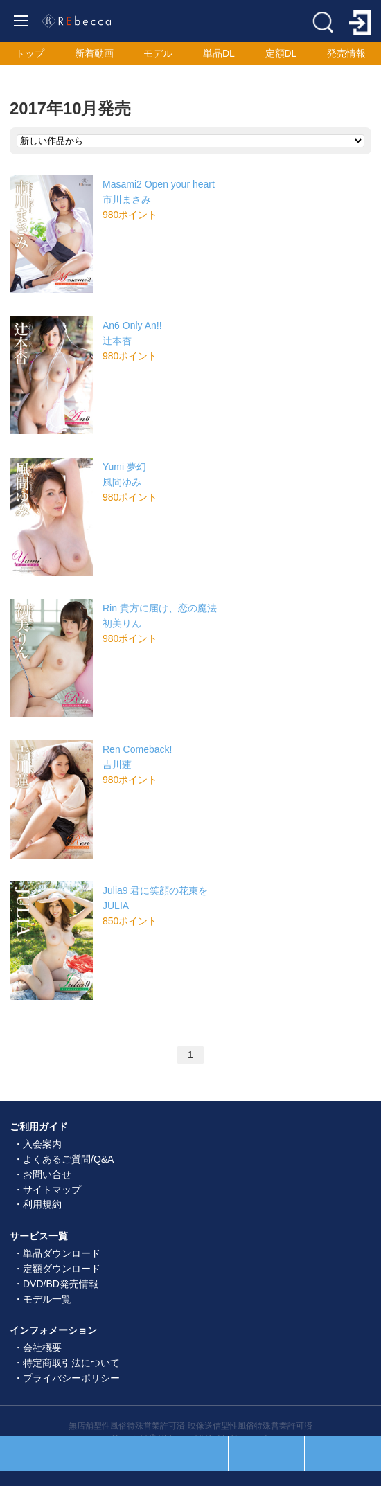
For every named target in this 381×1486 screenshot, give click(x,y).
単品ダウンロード (61, 1253)
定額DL (281, 53)
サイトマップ (52, 1189)
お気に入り (266, 1453)
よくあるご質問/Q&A (68, 1159)
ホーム (190, 1453)
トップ (29, 53)
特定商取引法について (71, 1362)
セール (114, 1453)
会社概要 (42, 1347)
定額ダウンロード (61, 1268)
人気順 (38, 1453)
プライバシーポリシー (71, 1378)
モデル (157, 53)
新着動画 (94, 53)
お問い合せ (47, 1174)
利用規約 (42, 1204)
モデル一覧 (47, 1299)
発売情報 (346, 53)
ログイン (343, 1453)
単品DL (219, 53)
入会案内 (42, 1143)
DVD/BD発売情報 (60, 1283)
